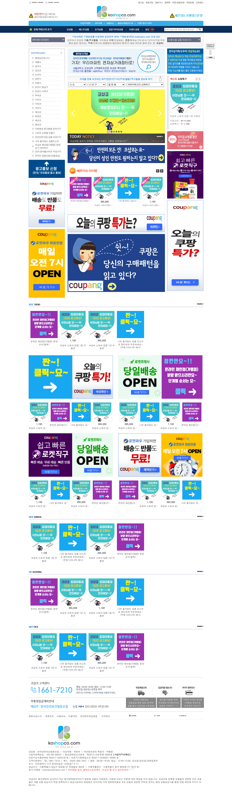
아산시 (38, 107)
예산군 (38, 111)
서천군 (38, 103)
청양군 (38, 116)
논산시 (38, 74)
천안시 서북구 (41, 91)
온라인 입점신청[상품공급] (47, 155)
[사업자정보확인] (121, 754)
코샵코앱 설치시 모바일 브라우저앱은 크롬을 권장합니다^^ (99, 140)
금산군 (38, 70)
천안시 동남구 (41, 87)
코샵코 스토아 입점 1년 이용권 (102, 347)
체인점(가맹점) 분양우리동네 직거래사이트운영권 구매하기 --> (168, 702)
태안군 (38, 120)
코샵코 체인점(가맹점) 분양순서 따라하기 (47, 146)
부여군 (38, 95)
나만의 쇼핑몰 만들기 (45, 132)
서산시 (38, 99)
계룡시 (38, 62)
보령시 (38, 82)
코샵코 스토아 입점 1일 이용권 (73, 347)
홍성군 (38, 124)
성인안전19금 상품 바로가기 (48, 136)
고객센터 (105, 716)
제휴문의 (49, 716)
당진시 (38, 78)
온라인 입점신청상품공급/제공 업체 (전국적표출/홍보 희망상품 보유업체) (141, 702)
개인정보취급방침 (88, 716)
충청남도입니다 (42, 57)
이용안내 (61, 716)
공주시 (38, 66)
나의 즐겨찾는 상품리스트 (47, 141)
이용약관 (72, 716)
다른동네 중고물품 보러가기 (48, 128)
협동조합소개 (35, 716)
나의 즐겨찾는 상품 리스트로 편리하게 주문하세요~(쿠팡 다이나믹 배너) (130, 344)
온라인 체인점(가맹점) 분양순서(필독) (43, 343)
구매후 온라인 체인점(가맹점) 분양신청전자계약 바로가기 (192, 702)
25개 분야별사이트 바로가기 (48, 151)
